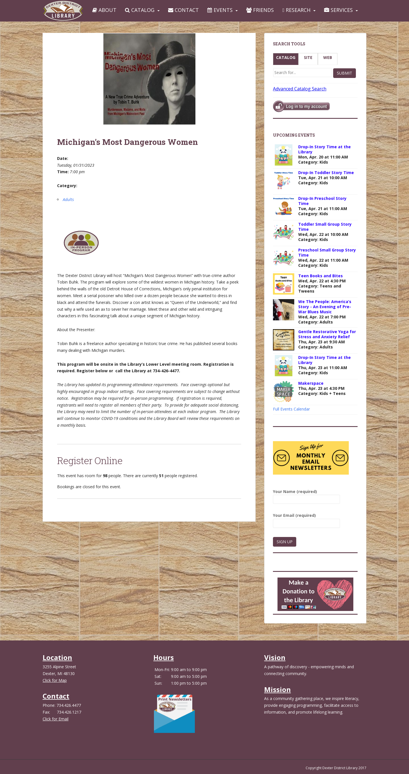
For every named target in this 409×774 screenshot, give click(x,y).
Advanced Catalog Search (299, 89)
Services (338, 10)
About (104, 10)
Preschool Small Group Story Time (327, 252)
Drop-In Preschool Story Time (322, 201)
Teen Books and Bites (320, 275)
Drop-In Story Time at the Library (324, 149)
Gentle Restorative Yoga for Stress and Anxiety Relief (327, 334)
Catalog (140, 10)
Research (296, 10)
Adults (68, 199)
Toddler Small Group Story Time (325, 226)
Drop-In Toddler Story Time (326, 172)
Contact (183, 10)
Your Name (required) (306, 495)
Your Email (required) (306, 519)
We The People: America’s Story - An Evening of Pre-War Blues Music (324, 306)
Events (220, 10)
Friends (260, 10)
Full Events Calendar (291, 409)
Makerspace (311, 383)
